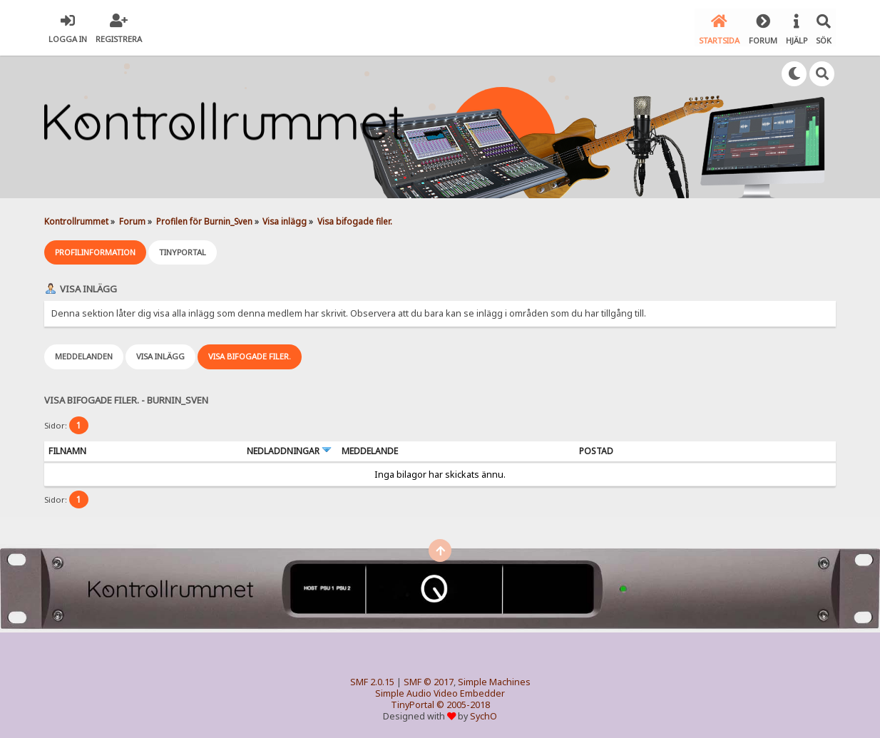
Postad (596, 449)
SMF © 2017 (429, 680)
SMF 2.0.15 (372, 680)
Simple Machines (494, 680)
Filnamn (67, 449)
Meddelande (370, 449)
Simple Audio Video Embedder (440, 691)
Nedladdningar (289, 449)
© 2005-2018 (463, 703)
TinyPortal (412, 703)
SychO (483, 714)
